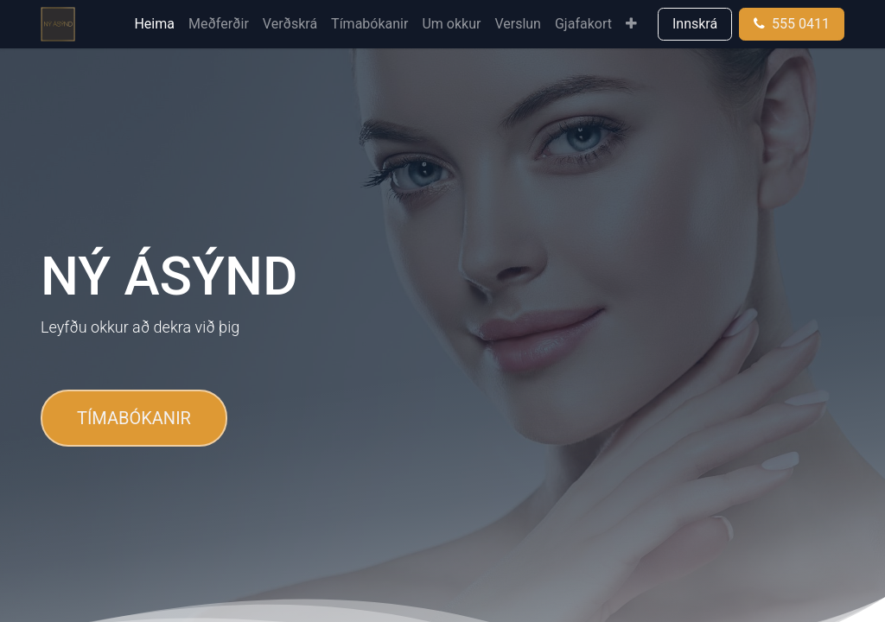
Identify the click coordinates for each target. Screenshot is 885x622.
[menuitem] (154, 24)
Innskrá (694, 24)
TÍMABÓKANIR (134, 418)
